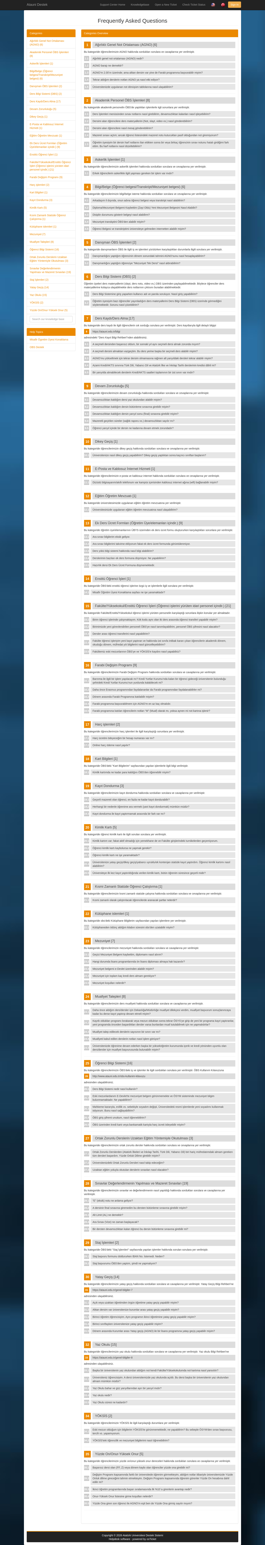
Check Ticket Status (193, 4)
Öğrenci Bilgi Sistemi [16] (113, 1063)
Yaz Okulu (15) (38, 294)
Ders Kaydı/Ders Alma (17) (45, 101)
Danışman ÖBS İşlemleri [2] (115, 242)
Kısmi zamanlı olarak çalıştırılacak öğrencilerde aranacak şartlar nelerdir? (135, 900)
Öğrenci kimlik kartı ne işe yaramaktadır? (116, 855)
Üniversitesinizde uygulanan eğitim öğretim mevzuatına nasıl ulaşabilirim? (135, 509)
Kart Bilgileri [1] (106, 759)
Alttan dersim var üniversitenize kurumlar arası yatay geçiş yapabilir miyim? (136, 1309)
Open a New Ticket (166, 4)
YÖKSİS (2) (36, 302)
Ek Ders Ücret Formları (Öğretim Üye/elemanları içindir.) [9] (139, 523)
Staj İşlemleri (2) (39, 279)
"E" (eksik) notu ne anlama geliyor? (113, 1200)
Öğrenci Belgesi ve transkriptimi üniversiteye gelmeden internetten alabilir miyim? (139, 228)
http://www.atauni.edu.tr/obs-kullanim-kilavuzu (119, 1076)
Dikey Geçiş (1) (39, 116)
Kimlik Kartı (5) (38, 207)
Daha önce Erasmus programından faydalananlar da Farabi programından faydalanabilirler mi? (147, 689)
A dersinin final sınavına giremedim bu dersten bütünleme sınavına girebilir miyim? (140, 1207)
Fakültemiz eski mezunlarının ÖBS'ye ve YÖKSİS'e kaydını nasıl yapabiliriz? (137, 651)
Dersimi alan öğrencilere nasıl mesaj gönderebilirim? (123, 128)
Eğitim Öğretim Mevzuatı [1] (115, 496)
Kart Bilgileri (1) (39, 192)
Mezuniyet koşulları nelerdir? (109, 982)
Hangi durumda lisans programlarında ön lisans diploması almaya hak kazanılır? (139, 961)
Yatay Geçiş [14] (107, 1277)
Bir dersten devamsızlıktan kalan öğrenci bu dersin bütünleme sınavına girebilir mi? (140, 1229)
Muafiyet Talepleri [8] (110, 996)
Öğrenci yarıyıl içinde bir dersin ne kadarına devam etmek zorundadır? (133, 428)
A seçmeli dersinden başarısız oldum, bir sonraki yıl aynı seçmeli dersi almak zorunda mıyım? (146, 344)
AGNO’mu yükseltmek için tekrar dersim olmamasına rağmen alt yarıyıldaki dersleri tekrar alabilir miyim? (153, 358)
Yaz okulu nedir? (102, 1395)
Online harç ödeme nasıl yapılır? (111, 745)
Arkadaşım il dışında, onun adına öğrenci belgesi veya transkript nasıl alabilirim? (139, 200)
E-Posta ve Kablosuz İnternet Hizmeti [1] (125, 469)
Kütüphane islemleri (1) (43, 226)
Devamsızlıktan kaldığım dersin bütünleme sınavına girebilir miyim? (131, 406)
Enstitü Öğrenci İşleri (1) (44, 154)
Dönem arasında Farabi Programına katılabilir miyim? (123, 696)
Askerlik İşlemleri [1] (110, 159)
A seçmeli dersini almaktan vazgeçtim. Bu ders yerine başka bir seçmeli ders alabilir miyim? (145, 351)
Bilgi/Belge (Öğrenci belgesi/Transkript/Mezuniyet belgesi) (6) (46, 75)
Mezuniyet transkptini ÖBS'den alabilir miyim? (119, 221)
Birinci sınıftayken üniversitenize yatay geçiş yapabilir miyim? (128, 1323)
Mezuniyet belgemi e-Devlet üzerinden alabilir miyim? (123, 968)
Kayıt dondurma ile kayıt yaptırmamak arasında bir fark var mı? (129, 813)
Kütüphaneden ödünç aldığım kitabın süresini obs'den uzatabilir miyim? (133, 927)
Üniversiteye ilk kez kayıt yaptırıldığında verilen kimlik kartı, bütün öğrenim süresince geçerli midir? (149, 873)
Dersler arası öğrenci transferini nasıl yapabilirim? (121, 633)
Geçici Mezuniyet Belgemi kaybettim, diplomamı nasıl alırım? (128, 954)
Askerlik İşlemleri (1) (41, 63)
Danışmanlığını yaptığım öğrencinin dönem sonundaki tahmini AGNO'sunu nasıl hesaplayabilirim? (149, 255)
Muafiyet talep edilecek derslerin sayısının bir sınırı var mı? (126, 1031)
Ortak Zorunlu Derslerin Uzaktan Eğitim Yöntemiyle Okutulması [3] (144, 1138)
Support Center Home (112, 4)
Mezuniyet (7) (37, 234)
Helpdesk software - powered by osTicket (132, 1539)
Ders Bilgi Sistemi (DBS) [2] (115, 276)
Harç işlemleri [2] (107, 724)
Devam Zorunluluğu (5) (43, 109)
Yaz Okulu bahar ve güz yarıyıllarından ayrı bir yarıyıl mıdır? (127, 1388)
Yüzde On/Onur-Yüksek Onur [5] (119, 1454)
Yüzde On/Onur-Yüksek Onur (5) (49, 310)
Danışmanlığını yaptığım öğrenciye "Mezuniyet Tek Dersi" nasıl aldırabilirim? (136, 263)
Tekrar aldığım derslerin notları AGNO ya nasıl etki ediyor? (126, 79)
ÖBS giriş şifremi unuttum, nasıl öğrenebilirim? (119, 1117)
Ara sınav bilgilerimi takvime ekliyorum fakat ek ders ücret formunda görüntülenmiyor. (141, 543)
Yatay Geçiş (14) (39, 287)
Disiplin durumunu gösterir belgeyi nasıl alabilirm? (121, 214)
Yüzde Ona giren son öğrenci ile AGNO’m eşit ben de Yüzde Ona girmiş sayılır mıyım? (142, 1503)
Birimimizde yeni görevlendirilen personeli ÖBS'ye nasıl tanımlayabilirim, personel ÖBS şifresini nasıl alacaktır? (156, 626)
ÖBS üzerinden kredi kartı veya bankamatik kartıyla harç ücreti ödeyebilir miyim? (139, 1124)
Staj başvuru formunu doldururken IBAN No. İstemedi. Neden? (128, 1256)
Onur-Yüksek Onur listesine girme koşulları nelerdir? (123, 1496)
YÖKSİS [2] (103, 1416)
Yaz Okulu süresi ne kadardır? (110, 1402)
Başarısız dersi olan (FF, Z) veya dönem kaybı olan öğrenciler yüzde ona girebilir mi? (141, 1467)
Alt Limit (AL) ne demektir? (108, 1214)
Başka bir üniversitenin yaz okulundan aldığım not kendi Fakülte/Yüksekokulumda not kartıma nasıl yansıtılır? (155, 1370)
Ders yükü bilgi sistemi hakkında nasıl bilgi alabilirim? (123, 550)
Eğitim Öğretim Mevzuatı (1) (46, 135)
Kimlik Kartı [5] (106, 827)
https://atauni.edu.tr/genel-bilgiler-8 (113, 1357)
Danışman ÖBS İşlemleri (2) (46, 86)
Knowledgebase (140, 4)
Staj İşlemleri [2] (107, 1242)
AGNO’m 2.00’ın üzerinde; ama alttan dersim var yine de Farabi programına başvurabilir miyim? (148, 72)
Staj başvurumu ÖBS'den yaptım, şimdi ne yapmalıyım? (125, 1263)
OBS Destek (37, 347)
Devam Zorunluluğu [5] (112, 386)
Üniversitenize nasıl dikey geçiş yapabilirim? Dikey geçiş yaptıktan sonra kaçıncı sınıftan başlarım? (149, 455)
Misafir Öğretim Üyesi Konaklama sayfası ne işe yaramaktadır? (129, 592)
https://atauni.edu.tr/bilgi (106, 331)
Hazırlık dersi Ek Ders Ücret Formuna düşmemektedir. (124, 565)
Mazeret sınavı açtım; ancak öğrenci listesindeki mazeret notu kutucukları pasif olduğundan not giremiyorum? (155, 135)
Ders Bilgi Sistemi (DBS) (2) (46, 93)
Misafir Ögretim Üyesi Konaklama (49, 339)
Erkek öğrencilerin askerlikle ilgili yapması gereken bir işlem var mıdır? (133, 173)
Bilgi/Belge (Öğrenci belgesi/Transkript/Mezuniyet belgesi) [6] (140, 187)
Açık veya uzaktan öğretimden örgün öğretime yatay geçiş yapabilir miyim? (136, 1302)
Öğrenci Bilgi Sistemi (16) (44, 249)
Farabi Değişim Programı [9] (116, 665)
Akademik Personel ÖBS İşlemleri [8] (122, 100)
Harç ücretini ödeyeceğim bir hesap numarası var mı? (123, 738)
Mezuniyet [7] (105, 941)
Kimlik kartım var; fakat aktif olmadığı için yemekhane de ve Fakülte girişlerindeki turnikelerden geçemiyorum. (155, 840)
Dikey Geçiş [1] (106, 441)
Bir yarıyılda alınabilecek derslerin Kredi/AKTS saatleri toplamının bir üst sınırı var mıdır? (143, 372)
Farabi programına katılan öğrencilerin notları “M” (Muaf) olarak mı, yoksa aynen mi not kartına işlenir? (151, 710)
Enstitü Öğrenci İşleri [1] (112, 579)
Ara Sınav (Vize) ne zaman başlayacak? (116, 1222)
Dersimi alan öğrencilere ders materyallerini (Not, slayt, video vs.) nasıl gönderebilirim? (142, 121)
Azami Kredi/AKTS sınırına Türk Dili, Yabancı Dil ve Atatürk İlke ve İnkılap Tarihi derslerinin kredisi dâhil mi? (154, 365)
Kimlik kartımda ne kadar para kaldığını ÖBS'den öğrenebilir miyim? (132, 772)
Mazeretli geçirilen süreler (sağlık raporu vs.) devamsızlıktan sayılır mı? (133, 420)
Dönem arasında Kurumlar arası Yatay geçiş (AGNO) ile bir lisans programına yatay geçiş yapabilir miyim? (154, 1331)
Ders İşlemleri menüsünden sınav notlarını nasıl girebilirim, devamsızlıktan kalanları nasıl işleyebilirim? (151, 114)
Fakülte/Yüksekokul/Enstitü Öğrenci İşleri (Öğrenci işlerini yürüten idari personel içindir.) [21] (163, 606)
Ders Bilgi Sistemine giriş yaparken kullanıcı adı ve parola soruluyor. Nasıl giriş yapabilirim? (145, 294)
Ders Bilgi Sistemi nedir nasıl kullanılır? (115, 1089)
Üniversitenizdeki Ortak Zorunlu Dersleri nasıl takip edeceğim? (128, 1162)
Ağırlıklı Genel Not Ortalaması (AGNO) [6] (126, 45)
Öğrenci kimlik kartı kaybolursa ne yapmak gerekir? (122, 848)
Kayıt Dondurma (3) (41, 200)
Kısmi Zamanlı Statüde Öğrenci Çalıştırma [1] (128, 886)
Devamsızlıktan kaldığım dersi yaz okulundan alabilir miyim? (127, 399)
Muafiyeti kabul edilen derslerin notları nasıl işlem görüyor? (126, 1038)
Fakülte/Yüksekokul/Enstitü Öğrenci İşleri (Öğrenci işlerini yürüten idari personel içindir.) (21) (50, 166)
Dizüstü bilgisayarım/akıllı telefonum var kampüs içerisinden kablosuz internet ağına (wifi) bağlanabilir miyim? (155, 482)
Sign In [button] (234, 4)
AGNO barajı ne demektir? (108, 65)
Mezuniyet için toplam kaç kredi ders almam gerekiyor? (124, 975)
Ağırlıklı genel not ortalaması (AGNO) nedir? (118, 58)
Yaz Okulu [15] (106, 1344)
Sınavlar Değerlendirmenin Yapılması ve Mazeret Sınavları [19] (141, 1183)
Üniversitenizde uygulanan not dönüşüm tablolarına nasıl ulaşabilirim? (133, 86)
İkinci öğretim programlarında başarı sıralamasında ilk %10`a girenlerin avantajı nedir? (142, 1489)
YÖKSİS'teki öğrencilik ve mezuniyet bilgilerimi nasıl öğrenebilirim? (131, 1440)
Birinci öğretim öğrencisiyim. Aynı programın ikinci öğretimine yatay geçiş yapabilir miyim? (144, 1316)
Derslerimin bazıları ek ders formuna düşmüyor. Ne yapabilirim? (129, 558)
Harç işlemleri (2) (39, 184)
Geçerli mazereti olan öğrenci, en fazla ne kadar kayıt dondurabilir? (131, 799)
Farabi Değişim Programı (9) (46, 177)
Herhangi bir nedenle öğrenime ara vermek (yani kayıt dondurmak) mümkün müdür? (141, 806)
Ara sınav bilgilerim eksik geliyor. (111, 536)
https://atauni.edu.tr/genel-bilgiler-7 (113, 1289)
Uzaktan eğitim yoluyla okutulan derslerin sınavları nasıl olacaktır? (131, 1169)
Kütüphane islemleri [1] (112, 914)
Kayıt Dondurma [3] (109, 786)
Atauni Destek (37, 5)
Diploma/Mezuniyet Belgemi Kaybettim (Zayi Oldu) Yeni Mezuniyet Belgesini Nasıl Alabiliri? (145, 207)
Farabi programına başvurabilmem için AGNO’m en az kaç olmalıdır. (132, 703)
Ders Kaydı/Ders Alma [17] (114, 318)
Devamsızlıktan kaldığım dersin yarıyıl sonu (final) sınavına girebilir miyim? (136, 413)
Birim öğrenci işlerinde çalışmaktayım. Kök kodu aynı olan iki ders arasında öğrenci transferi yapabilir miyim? (155, 619)
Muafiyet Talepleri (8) (42, 241)
